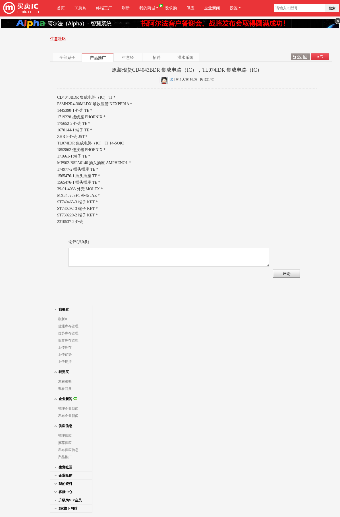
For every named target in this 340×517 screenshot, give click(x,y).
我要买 (61, 372)
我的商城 (149, 8)
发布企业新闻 (68, 416)
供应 (190, 8)
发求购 (171, 8)
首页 (61, 8)
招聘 (157, 57)
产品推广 (98, 57)
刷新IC (63, 319)
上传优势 (65, 355)
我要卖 (61, 309)
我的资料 (62, 483)
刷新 (126, 8)
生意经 (128, 57)
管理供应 (65, 436)
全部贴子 (67, 57)
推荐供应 (65, 443)
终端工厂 (104, 8)
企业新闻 (212, 8)
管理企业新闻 (68, 409)
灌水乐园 (185, 57)
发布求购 (65, 382)
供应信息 (62, 426)
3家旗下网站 (65, 508)
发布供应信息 (68, 450)
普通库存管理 (68, 326)
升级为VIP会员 (67, 500)
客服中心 (62, 492)
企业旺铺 (62, 475)
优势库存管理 (68, 333)
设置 (235, 8)
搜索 (332, 8)
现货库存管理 (68, 340)
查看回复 (65, 389)
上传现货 (65, 362)
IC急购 (80, 8)
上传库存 (65, 348)
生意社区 (62, 467)
